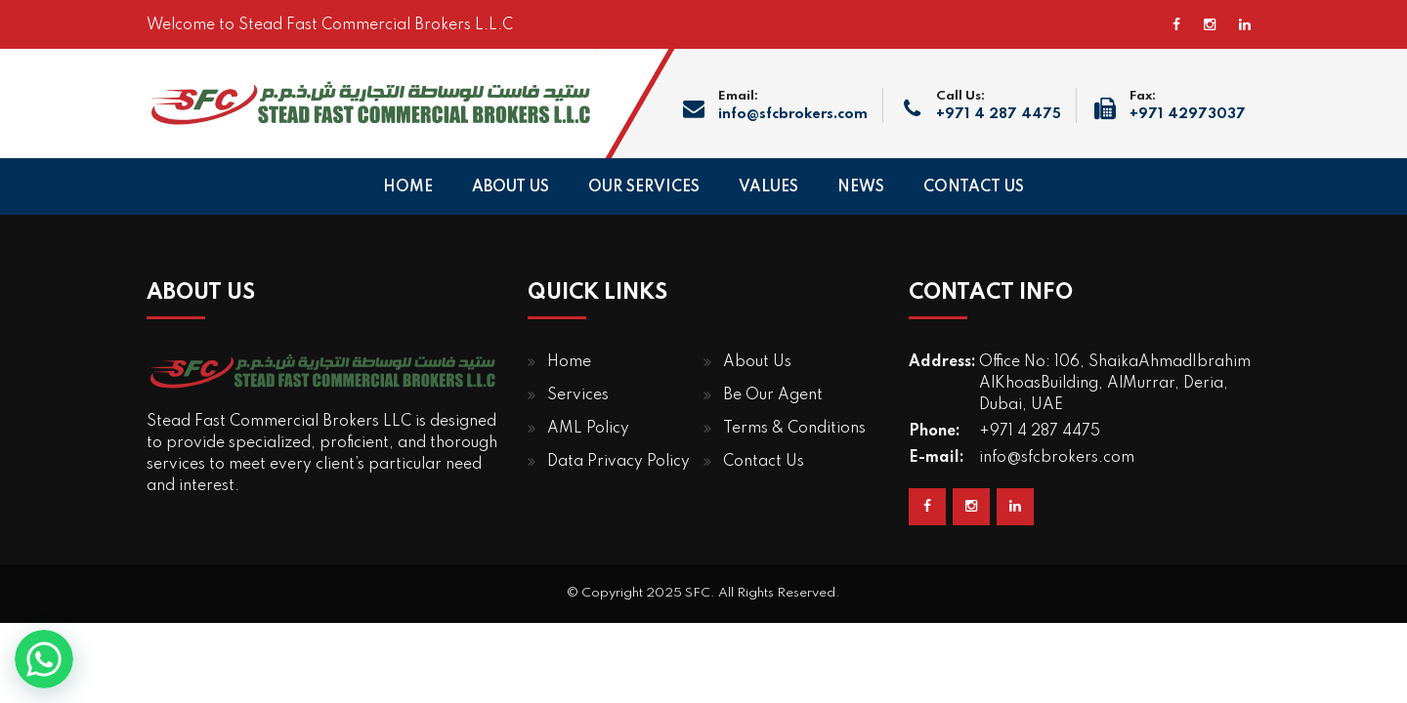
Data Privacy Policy (618, 462)
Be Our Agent (773, 395)
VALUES (768, 187)
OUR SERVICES (644, 187)
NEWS (860, 187)
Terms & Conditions (794, 428)
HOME (408, 187)
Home (569, 362)
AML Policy (588, 428)
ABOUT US (510, 187)
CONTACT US (973, 187)
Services (578, 395)
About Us (757, 362)
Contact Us (763, 462)
